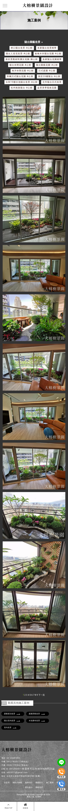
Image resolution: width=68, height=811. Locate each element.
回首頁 (25, 806)
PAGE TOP (8, 806)
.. (50, 795)
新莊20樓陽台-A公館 (49, 76)
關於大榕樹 (17, 782)
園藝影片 (39, 782)
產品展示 (28, 787)
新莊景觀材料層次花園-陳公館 (22, 59)
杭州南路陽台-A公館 (22, 87)
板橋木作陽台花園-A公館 (48, 53)
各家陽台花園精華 (52, 59)
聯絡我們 (39, 787)
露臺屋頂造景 (12, 714)
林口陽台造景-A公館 (22, 48)
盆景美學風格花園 (47, 87)
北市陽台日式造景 (52, 82)
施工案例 (49, 782)
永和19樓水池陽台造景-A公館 (22, 82)
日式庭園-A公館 (46, 70)
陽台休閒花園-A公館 (20, 65)
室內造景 (10, 727)
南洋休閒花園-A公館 (23, 70)
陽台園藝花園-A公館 (47, 65)
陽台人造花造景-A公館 (18, 53)
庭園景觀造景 (37, 714)
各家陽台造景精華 (47, 48)
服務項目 (28, 782)
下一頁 (41, 695)
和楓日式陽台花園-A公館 (20, 76)
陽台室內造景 (12, 721)
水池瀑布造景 (37, 721)
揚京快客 (31, 795)
